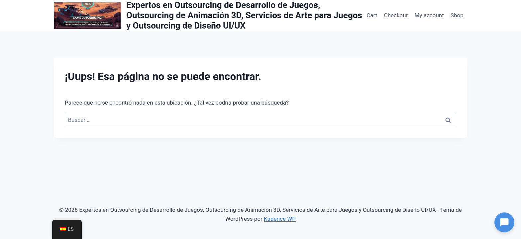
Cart (371, 15)
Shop (457, 15)
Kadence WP (280, 218)
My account (429, 15)
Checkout (396, 15)
